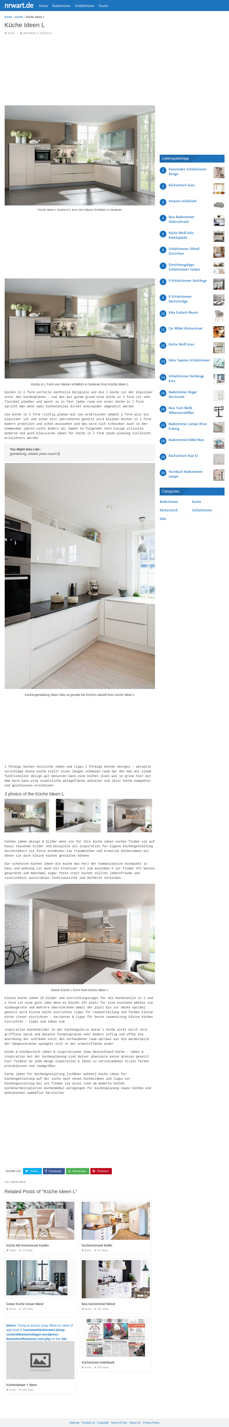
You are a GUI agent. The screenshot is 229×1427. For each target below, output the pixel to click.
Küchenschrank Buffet (97, 1236)
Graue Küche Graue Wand (24, 1294)
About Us (134, 1413)
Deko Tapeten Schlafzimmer (189, 360)
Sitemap (74, 1413)
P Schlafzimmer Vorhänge (188, 281)
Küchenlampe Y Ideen (21, 1375)
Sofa (163, 519)
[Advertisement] (79, 70)
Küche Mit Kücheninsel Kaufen (27, 1236)
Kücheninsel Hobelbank (98, 1353)
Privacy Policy (151, 1413)
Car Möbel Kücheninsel (185, 328)
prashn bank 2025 (132, 1419)
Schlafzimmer (84, 6)
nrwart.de (18, 5)
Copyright (102, 1413)
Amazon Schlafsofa (183, 201)
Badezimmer (61, 6)
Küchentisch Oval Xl (183, 456)
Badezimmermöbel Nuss (186, 440)
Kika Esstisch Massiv (183, 313)
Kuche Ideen (18, 1172)
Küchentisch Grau (182, 185)
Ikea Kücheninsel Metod (98, 1294)
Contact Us (88, 1413)
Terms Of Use (119, 1413)
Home (43, 6)
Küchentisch (169, 510)
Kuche (103, 6)
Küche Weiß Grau (181, 344)
